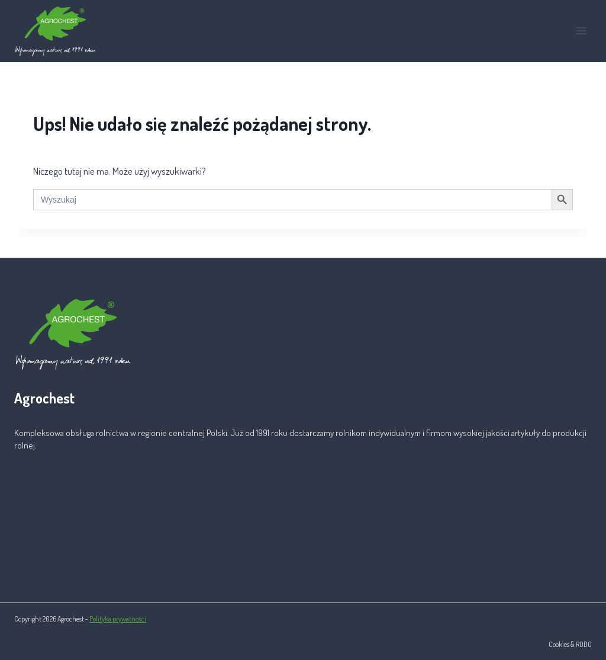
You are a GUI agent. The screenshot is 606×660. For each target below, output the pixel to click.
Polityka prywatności (117, 618)
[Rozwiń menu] (581, 31)
